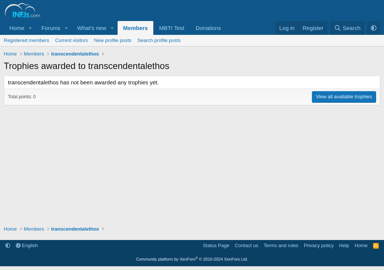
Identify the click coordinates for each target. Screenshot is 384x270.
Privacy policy (319, 245)
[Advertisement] (192, 161)
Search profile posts (159, 40)
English (27, 245)
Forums (50, 28)
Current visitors (71, 40)
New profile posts (113, 40)
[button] (30, 28)
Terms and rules (281, 245)
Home (16, 28)
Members (135, 28)
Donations (208, 28)
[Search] (347, 28)
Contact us (246, 245)
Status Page (216, 245)
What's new (91, 28)
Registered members (26, 40)
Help (344, 245)
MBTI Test (171, 28)
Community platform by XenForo (192, 259)
